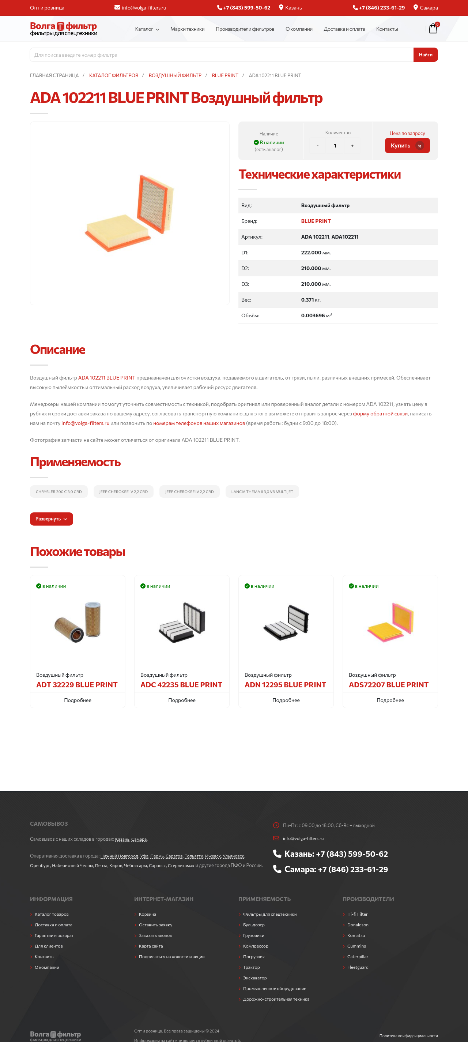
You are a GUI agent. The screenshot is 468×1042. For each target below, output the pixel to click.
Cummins (357, 953)
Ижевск (219, 856)
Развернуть (51, 519)
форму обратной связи (380, 413)
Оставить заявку (156, 932)
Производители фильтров (245, 29)
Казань (290, 7)
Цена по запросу (407, 133)
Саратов (178, 856)
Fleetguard (358, 974)
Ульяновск (240, 856)
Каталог (144, 29)
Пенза (105, 865)
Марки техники (187, 29)
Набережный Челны (75, 865)
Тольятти (199, 856)
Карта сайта (152, 953)
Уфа (146, 856)
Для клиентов (49, 953)
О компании (299, 29)
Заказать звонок (156, 942)
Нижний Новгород (120, 856)
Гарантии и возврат (55, 942)
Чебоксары (141, 865)
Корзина (148, 921)
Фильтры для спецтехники (271, 921)
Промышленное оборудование (276, 995)
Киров (120, 865)
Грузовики (254, 942)
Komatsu (356, 942)
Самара (426, 7)
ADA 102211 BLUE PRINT (107, 377)
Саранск (164, 865)
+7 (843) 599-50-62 (354, 853)
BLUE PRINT (316, 221)
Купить (407, 145)
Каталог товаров (53, 921)
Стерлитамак (189, 865)
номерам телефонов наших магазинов (199, 423)
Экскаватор (255, 985)
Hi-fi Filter (358, 921)
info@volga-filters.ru (140, 7)
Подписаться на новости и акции (173, 964)
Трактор (252, 974)
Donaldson (358, 932)
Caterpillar (358, 964)
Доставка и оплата (344, 29)
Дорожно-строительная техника (278, 1006)
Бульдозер (254, 932)
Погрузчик (254, 964)
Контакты (387, 29)
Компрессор (256, 953)
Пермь (160, 856)
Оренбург (40, 865)
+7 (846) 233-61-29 (355, 869)
